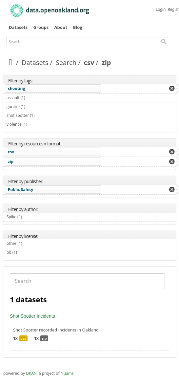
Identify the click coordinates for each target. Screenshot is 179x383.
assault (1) (33, 97)
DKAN (31, 373)
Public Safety (20, 189)
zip (10, 161)
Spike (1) (30, 217)
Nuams (67, 373)
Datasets (18, 27)
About (60, 27)
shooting (16, 88)
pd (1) (25, 252)
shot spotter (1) (42, 115)
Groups (41, 27)
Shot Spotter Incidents (32, 316)
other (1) (30, 243)
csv (89, 62)
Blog (77, 27)
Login (161, 9)
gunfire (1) (33, 106)
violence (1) (35, 124)
